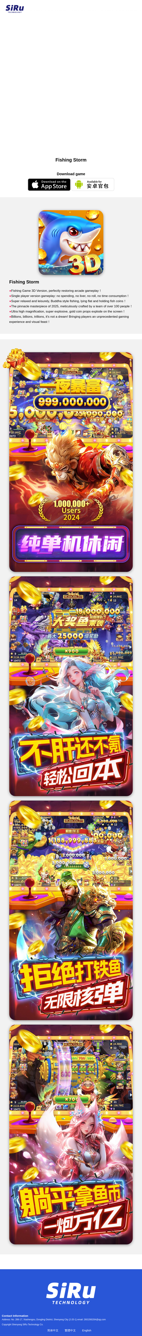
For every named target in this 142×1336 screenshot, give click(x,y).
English (86, 1330)
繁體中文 (70, 1330)
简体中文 (52, 1330)
